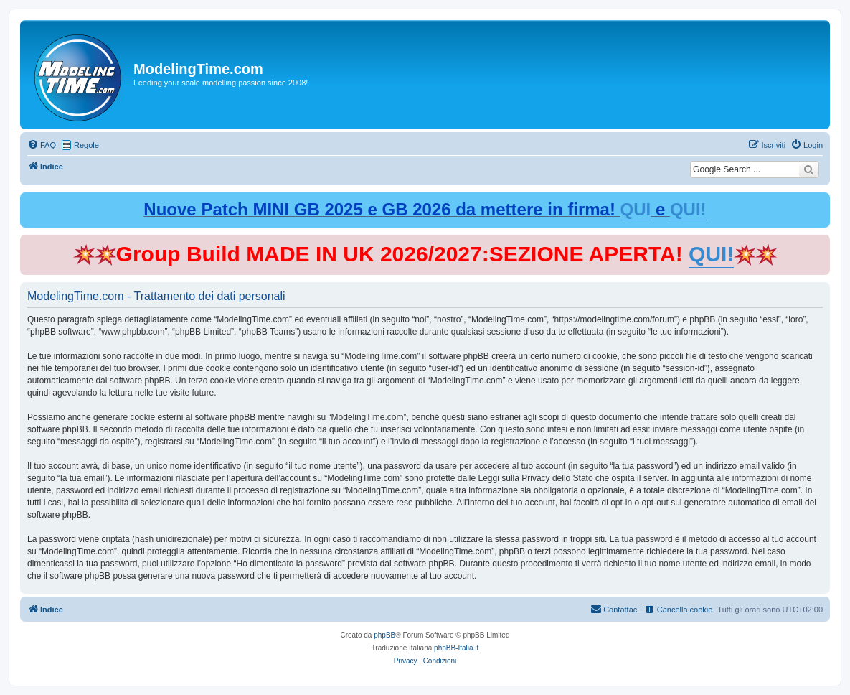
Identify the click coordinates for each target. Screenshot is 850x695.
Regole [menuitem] (86, 145)
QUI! (688, 209)
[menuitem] (41, 145)
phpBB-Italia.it (456, 648)
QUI (635, 209)
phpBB (384, 635)
